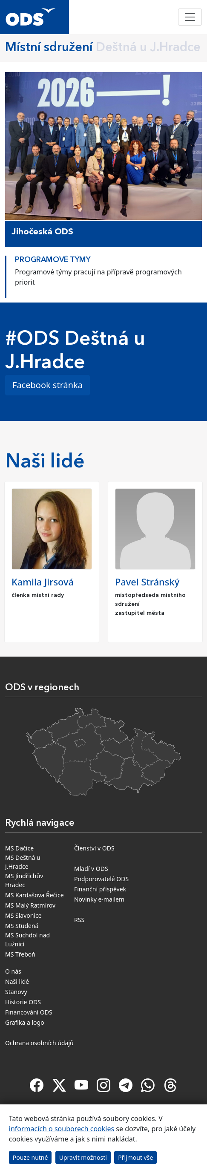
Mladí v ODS (91, 869)
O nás (13, 971)
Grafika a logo (24, 1022)
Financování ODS (28, 1012)
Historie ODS (23, 1002)
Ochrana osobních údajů (39, 1043)
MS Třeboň (20, 954)
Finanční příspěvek (100, 889)
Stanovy (16, 992)
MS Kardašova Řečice (34, 895)
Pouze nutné (30, 1157)
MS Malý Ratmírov (30, 905)
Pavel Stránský (147, 582)
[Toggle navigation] (190, 17)
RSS (79, 920)
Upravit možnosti (83, 1157)
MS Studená (21, 926)
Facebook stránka (47, 385)
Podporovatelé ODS (101, 879)
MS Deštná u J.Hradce (22, 861)
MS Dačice (19, 848)
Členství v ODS (94, 848)
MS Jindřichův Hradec (24, 880)
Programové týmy (52, 260)
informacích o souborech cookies (61, 1128)
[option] (103, 275)
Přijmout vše (135, 1157)
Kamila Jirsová (43, 582)
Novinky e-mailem (99, 899)
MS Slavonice (23, 915)
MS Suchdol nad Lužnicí (27, 939)
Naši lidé (17, 981)
